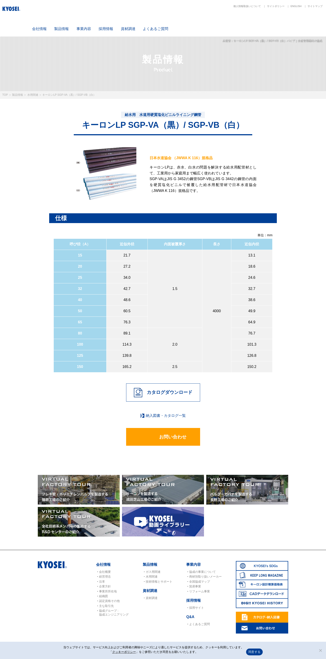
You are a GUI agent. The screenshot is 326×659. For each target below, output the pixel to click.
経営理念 (105, 576)
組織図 (103, 596)
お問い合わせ (163, 437)
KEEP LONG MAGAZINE (229, 20)
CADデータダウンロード (283, 20)
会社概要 (105, 571)
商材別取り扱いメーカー (205, 576)
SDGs (203, 20)
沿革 (102, 581)
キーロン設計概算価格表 (256, 20)
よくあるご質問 (155, 29)
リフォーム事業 (199, 591)
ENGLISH (295, 6)
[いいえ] (320, 650)
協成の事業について (202, 571)
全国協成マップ (199, 581)
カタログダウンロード (163, 392)
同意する (254, 652)
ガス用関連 (153, 571)
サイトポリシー (276, 6)
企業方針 (105, 586)
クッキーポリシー (124, 652)
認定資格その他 (109, 601)
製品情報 (17, 94)
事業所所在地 (108, 591)
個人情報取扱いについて (247, 6)
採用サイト (196, 607)
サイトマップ (315, 6)
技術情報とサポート (159, 581)
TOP (5, 94)
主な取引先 (106, 606)
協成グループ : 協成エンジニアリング (114, 612)
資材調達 (128, 29)
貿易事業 (195, 586)
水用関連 (32, 94)
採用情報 (106, 29)
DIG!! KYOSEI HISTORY (310, 20)
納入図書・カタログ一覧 (166, 416)
